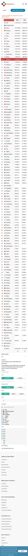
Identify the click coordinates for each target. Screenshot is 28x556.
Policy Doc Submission (6, 526)
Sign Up (3, 540)
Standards (3, 472)
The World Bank (5, 372)
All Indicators (4, 491)
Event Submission (5, 524)
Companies (4, 459)
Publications (4, 507)
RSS (2, 545)
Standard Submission (6, 529)
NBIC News (4, 500)
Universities (4, 475)
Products (3, 469)
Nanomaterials (4, 464)
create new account (18, 10)
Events (3, 462)
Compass (3, 505)
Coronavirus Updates (6, 510)
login (4, 10)
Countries (3, 483)
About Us (3, 538)
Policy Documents (5, 467)
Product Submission (6, 521)
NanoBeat (3, 502)
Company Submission (6, 519)
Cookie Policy (11, 554)
